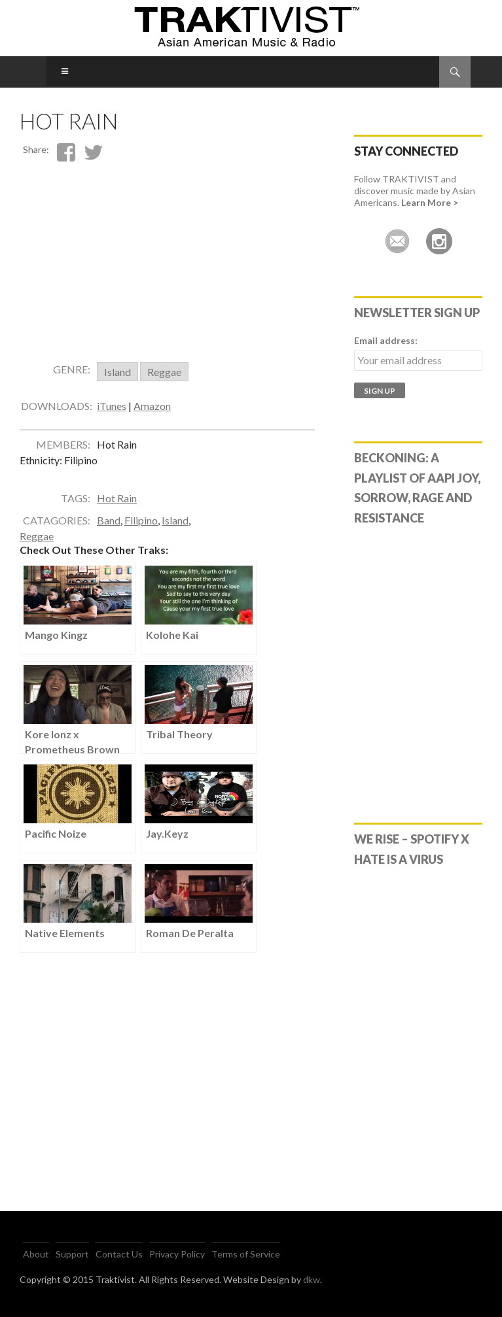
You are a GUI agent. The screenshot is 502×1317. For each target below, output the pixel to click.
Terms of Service (245, 1253)
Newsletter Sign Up (417, 312)
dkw (311, 1279)
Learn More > (429, 202)
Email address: (386, 340)
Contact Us (119, 1253)
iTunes (111, 416)
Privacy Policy (177, 1253)
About (36, 1253)
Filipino (141, 530)
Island (117, 382)
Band (108, 530)
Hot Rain (117, 508)
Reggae (164, 382)
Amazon (152, 416)
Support (72, 1253)
